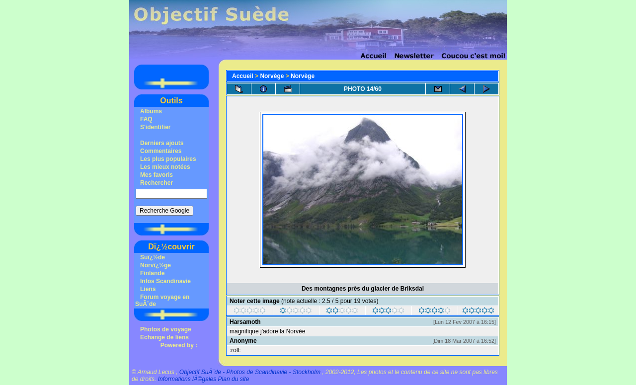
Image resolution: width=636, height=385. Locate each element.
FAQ (146, 119)
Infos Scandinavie (165, 281)
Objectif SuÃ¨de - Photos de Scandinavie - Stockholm (249, 372)
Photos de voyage (165, 329)
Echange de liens (164, 337)
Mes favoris (156, 174)
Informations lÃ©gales (187, 379)
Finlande (152, 273)
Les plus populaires (168, 158)
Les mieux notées (165, 166)
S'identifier (155, 127)
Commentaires (160, 151)
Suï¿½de (152, 257)
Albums (151, 111)
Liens (148, 289)
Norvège (272, 76)
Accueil (242, 76)
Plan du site (233, 379)
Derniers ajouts (161, 143)
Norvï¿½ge (155, 265)
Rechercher (156, 182)
